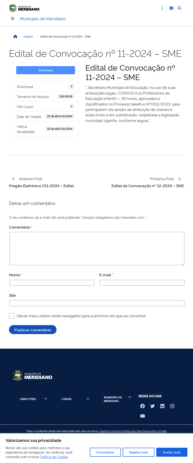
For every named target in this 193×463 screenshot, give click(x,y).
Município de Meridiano (44, 18)
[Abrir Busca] (179, 8)
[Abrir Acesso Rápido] (162, 8)
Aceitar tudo (172, 452)
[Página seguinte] (179, 178)
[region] (96, 448)
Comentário (20, 226)
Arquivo (28, 36)
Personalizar (105, 452)
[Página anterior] (13, 178)
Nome (15, 274)
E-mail (106, 274)
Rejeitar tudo (138, 452)
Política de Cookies (54, 456)
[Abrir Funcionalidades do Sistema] (171, 8)
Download (46, 70)
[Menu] (12, 18)
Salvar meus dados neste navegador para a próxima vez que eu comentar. (81, 315)
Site (12, 295)
